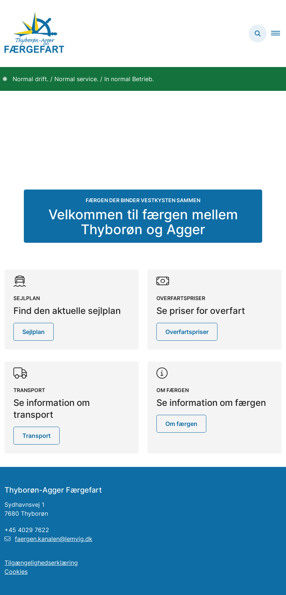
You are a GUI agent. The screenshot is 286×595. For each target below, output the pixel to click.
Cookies (16, 571)
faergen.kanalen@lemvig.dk (48, 538)
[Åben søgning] (258, 33)
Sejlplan (33, 331)
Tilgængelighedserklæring (41, 562)
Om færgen (181, 423)
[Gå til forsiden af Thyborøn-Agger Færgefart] (32, 33)
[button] (278, 33)
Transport (36, 435)
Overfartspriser (187, 331)
